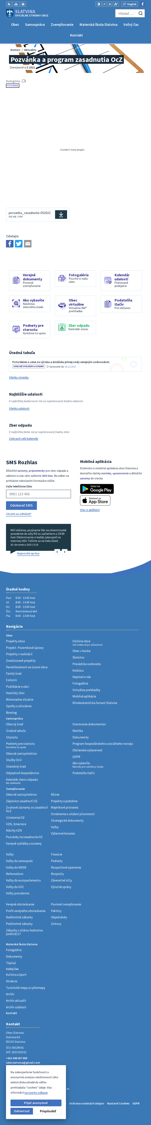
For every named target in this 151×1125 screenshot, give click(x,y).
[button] (57, 552)
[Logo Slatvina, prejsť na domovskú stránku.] (27, 13)
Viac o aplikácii (90, 510)
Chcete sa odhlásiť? (18, 514)
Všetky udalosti (19, 408)
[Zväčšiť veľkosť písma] (116, 4)
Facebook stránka (18, 1067)
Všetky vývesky (19, 377)
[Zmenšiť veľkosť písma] (104, 4)
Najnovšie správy (28, 553)
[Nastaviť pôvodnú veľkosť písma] (110, 4)
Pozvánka (12, 85)
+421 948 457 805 (16, 1058)
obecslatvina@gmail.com (23, 1062)
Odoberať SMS (21, 505)
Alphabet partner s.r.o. (55, 1088)
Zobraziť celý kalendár (23, 438)
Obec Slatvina (36, 1092)
